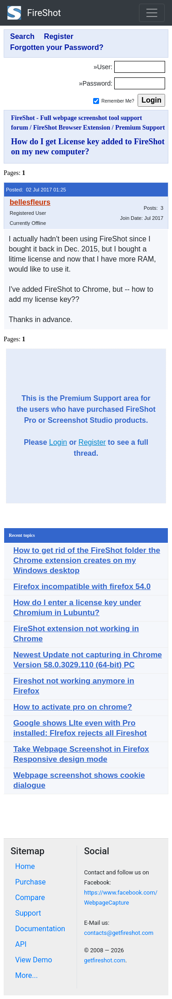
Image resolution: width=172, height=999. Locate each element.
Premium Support (140, 127)
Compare (30, 897)
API (21, 944)
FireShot (34, 13)
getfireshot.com (104, 960)
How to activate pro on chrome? (72, 707)
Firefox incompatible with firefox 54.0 (81, 586)
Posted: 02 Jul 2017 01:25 (36, 189)
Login (58, 442)
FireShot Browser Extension (71, 127)
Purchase (30, 882)
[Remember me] (96, 101)
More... (26, 975)
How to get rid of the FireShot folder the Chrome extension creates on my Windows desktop (86, 560)
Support (28, 913)
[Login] (139, 67)
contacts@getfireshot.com (118, 932)
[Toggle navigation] (152, 13)
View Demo (33, 959)
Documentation (40, 928)
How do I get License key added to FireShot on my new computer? (88, 146)
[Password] (139, 83)
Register (92, 442)
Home (25, 866)
